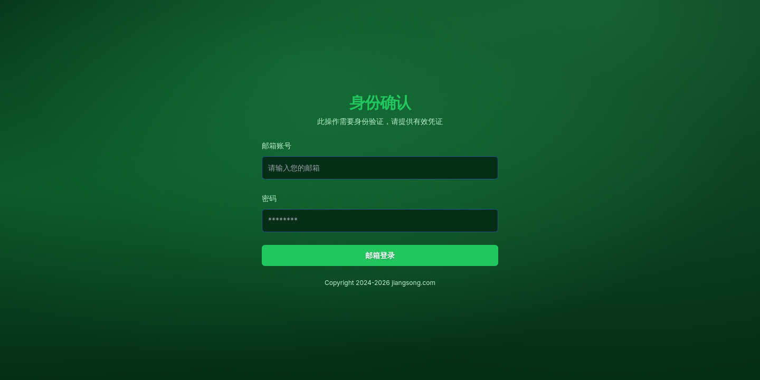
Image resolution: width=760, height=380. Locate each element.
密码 (269, 198)
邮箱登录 (380, 255)
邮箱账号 (276, 145)
